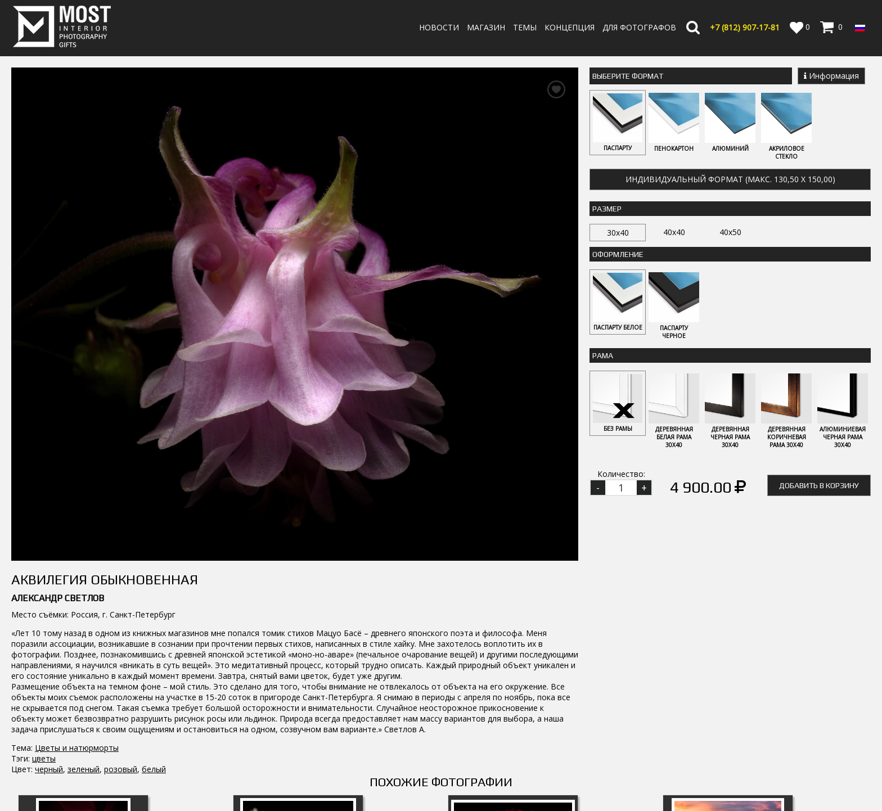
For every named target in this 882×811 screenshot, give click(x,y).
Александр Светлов (57, 375)
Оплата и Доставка (522, 765)
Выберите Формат (627, 75)
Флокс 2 (83, 666)
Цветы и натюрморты (77, 524)
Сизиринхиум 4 (513, 666)
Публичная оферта (521, 797)
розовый (120, 545)
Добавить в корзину (819, 487)
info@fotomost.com (54, 779)
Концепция (569, 27)
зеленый (84, 545)
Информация (831, 75)
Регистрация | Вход (821, 777)
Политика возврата (522, 776)
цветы (44, 535)
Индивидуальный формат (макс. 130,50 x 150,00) (730, 179)
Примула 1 (298, 666)
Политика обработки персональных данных (569, 787)
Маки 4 (727, 666)
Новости (439, 27)
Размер (607, 209)
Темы (525, 27)
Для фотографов (639, 27)
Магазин (486, 27)
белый (154, 545)
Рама (602, 356)
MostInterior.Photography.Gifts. (64, 731)
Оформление (618, 254)
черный (49, 545)
